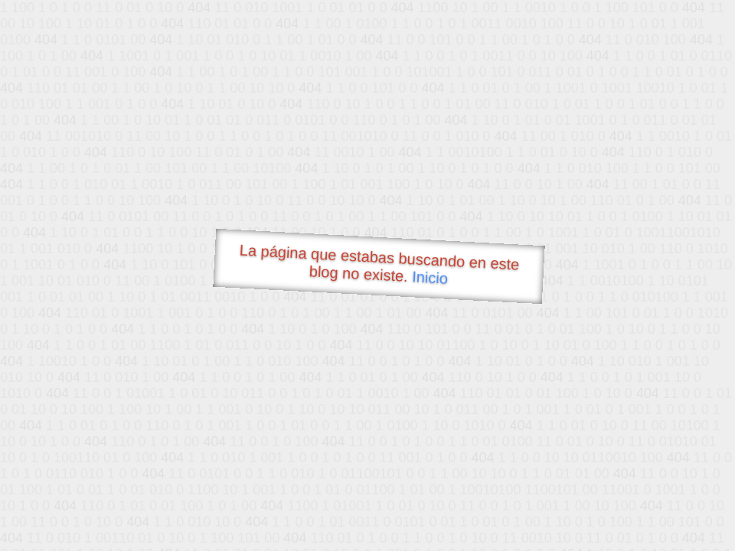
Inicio (430, 277)
